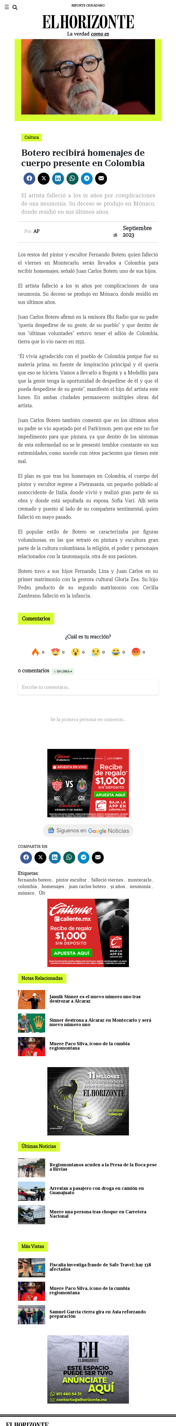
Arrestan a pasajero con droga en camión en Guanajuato (97, 1190)
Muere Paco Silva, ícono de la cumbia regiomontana (90, 1046)
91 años (117, 886)
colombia (27, 886)
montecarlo (140, 880)
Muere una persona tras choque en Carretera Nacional (98, 1214)
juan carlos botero (87, 886)
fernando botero (34, 880)
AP (36, 231)
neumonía (140, 886)
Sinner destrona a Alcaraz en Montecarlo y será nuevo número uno (100, 1022)
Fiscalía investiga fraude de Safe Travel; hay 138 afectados (100, 1267)
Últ (42, 893)
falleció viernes (107, 880)
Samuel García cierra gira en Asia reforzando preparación (98, 1314)
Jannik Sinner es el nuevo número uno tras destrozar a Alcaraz (95, 999)
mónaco (26, 893)
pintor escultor (71, 880)
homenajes (53, 886)
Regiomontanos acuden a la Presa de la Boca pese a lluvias (103, 1167)
